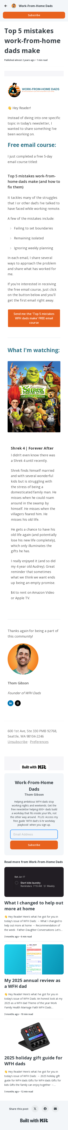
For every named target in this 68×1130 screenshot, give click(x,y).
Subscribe (34, 15)
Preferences (39, 742)
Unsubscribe (18, 742)
